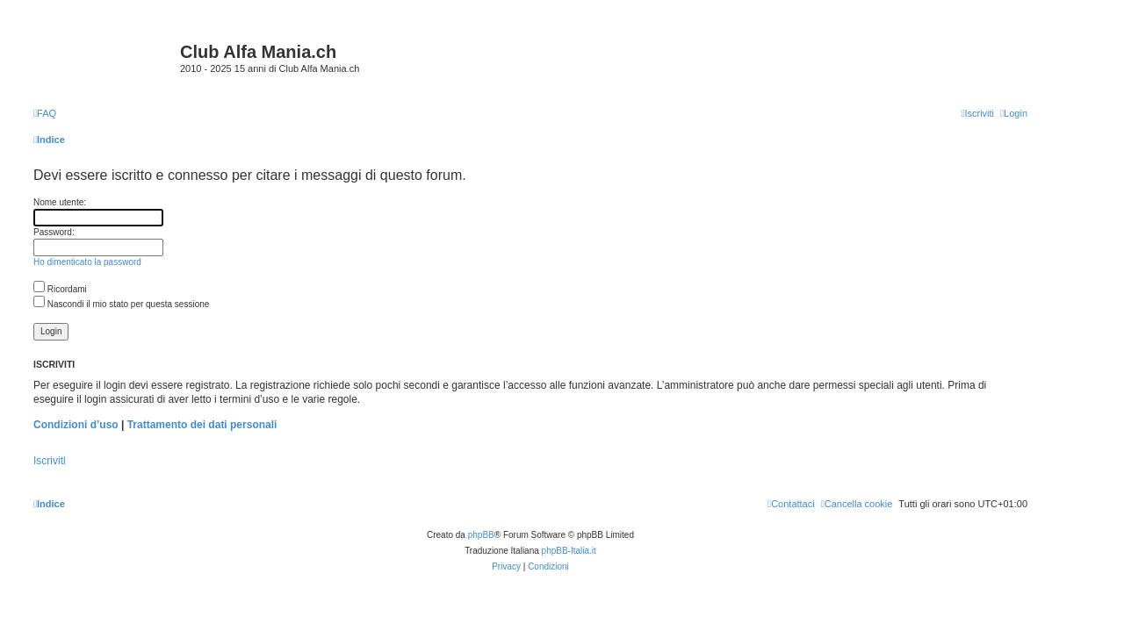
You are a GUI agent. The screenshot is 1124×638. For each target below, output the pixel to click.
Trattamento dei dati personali (202, 425)
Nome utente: (59, 202)
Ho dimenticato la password (87, 262)
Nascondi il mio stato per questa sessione (121, 304)
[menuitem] (44, 113)
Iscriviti (49, 461)
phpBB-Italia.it (569, 551)
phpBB (481, 535)
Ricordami (60, 289)
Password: (54, 232)
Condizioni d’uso (76, 425)
